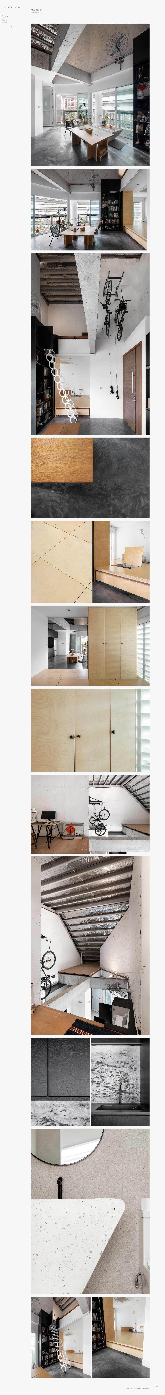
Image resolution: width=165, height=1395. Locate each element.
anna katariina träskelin (11, 7)
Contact (4, 22)
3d (3, 18)
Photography (5, 16)
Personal (4, 20)
